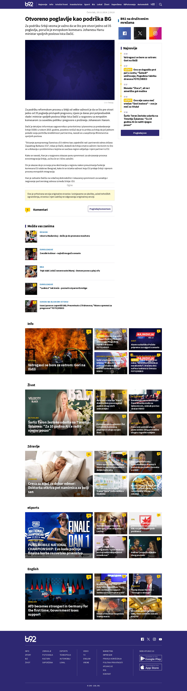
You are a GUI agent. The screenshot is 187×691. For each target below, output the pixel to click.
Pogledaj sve (139, 132)
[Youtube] (160, 639)
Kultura (46, 658)
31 (35, 285)
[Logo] (29, 4)
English (32, 601)
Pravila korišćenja (112, 658)
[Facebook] (124, 33)
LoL (133, 519)
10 (159, 453)
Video (86, 651)
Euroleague (46, 249)
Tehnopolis (65, 655)
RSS (104, 670)
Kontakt (107, 674)
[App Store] (150, 667)
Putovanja (47, 655)
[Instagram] (155, 33)
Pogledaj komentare (100, 208)
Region (44, 232)
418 (34, 250)
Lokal (62, 662)
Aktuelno (33, 417)
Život (27, 662)
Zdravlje (46, 651)
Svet (133, 341)
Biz (26, 658)
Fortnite (102, 522)
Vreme (86, 662)
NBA (42, 267)
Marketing (108, 651)
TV (84, 655)
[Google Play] (150, 658)
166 (34, 267)
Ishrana (32, 479)
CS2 (98, 543)
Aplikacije (108, 666)
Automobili (65, 658)
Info (27, 651)
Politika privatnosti (113, 662)
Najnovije (42, 4)
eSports (64, 651)
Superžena (47, 662)
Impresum (107, 655)
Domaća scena (36, 540)
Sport (28, 655)
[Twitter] (140, 33)
